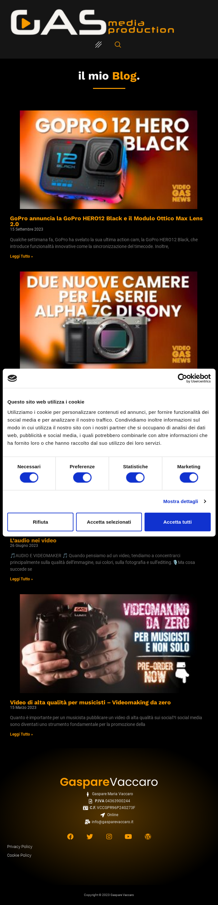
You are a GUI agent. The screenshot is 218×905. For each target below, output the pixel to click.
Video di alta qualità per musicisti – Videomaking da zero (90, 702)
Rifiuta (40, 521)
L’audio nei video (33, 540)
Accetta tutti (177, 521)
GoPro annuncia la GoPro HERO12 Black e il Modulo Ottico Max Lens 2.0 (106, 221)
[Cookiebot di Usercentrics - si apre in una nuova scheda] (182, 378)
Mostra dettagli (180, 501)
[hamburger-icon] (98, 45)
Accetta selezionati (109, 521)
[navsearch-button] (117, 45)
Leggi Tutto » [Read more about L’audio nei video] (21, 579)
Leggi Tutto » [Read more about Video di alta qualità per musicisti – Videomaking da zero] (21, 734)
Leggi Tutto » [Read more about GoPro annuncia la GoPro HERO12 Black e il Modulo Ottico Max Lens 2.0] (21, 256)
